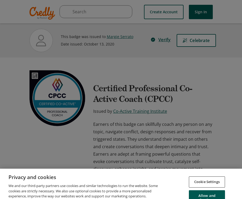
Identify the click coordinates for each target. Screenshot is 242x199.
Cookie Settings (207, 191)
